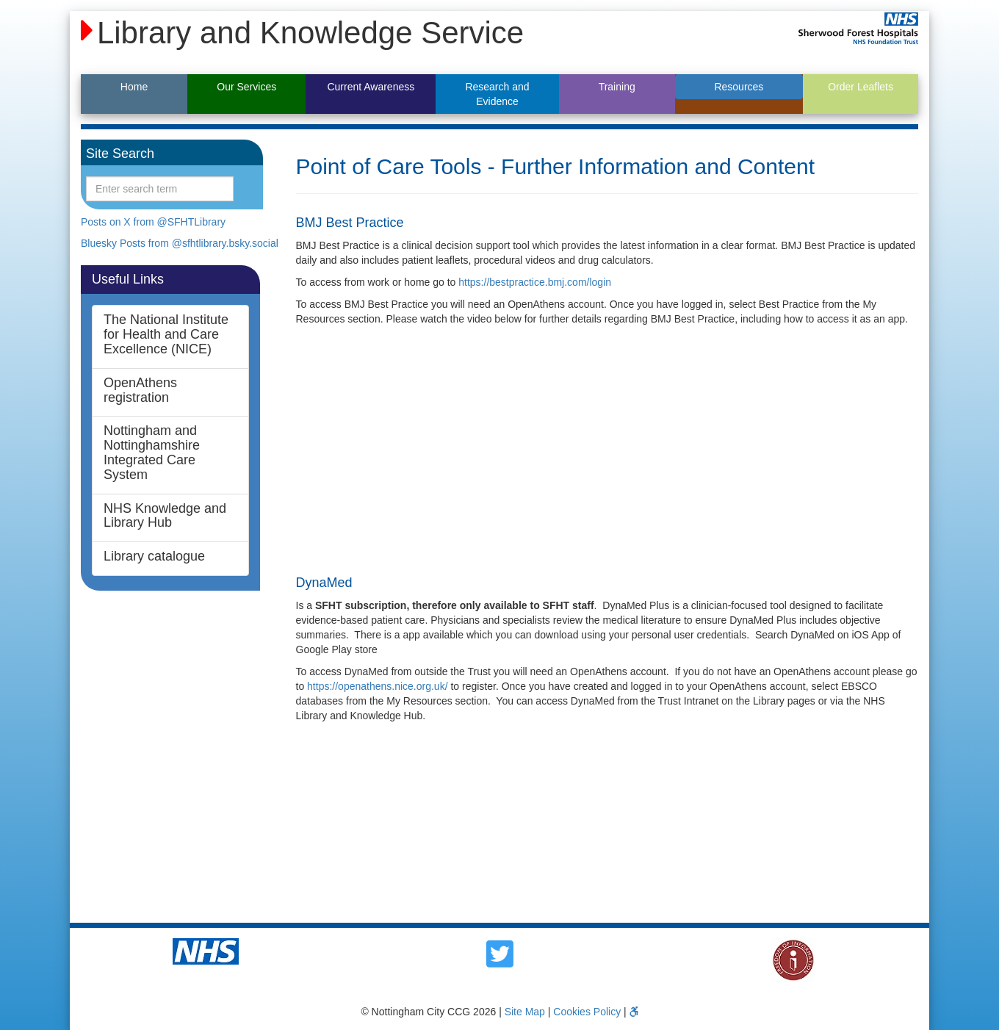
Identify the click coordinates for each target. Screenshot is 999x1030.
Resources (738, 87)
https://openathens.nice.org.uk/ (377, 686)
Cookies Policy (587, 1012)
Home (134, 87)
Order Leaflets (860, 87)
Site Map (525, 1012)
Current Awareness (370, 87)
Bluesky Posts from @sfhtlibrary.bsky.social (179, 243)
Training (617, 87)
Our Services (246, 87)
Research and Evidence (497, 94)
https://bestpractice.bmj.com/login (534, 282)
